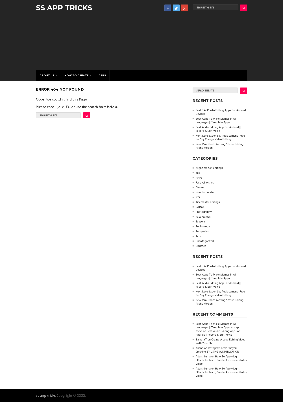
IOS (198, 197)
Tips (198, 236)
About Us (47, 75)
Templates (202, 231)
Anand (199, 348)
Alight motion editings (209, 168)
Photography (204, 212)
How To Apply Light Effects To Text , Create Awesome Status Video (221, 360)
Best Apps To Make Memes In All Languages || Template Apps (216, 121)
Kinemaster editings (208, 202)
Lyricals (200, 207)
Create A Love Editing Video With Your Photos (220, 341)
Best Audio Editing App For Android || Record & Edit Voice (218, 129)
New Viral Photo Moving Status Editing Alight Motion (219, 146)
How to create (76, 75)
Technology (203, 226)
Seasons (201, 221)
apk (198, 173)
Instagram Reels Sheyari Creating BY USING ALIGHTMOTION (217, 350)
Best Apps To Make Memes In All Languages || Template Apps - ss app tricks (218, 328)
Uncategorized (205, 241)
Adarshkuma (203, 356)
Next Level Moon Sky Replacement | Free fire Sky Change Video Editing (220, 138)
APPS (102, 75)
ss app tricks (64, 7)
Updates (201, 246)
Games (200, 187)
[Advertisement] (141, 43)
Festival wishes (205, 182)
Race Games (203, 217)
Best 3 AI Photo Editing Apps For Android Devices (221, 112)
